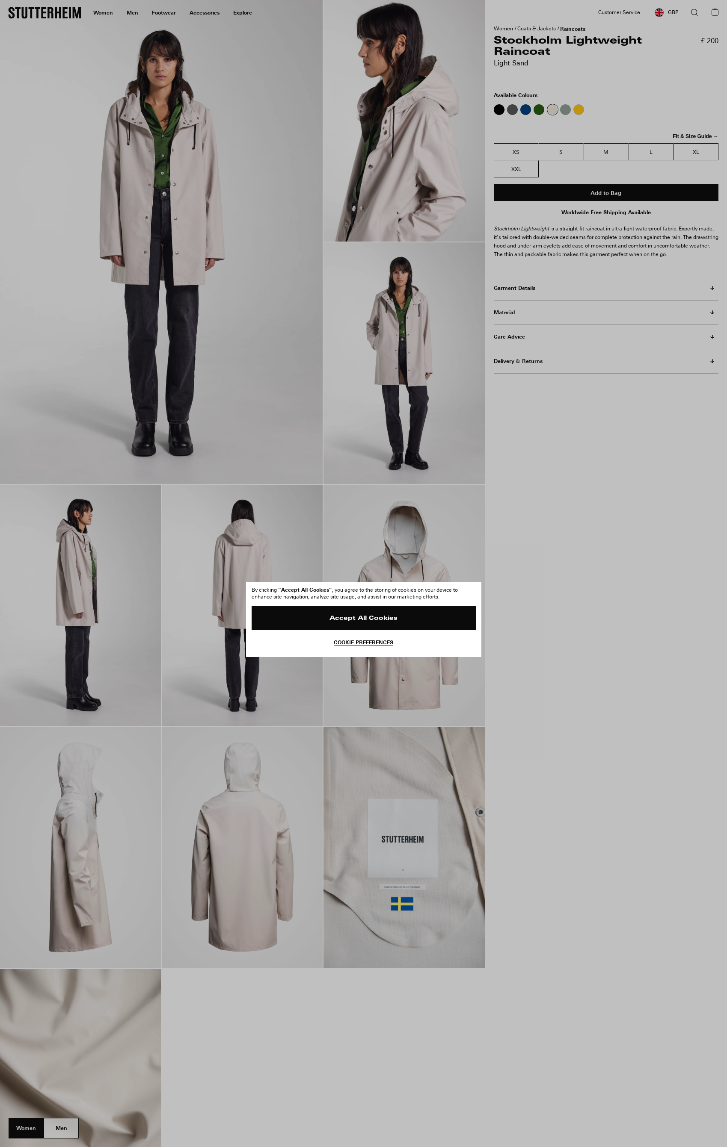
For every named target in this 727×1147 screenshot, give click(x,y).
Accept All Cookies (363, 618)
